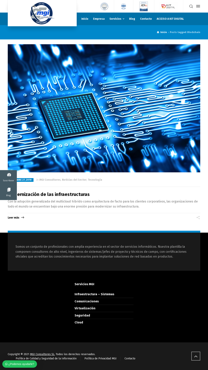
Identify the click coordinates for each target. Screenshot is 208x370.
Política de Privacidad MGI (100, 358)
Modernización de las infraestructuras (49, 194)
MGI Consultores (50, 179)
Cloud (79, 322)
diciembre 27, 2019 (21, 180)
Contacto (130, 358)
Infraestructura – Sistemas (94, 294)
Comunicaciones (87, 301)
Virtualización (85, 308)
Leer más (13, 217)
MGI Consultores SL (42, 354)
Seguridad (82, 315)
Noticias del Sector (74, 179)
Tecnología (95, 179)
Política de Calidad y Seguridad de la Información (46, 358)
